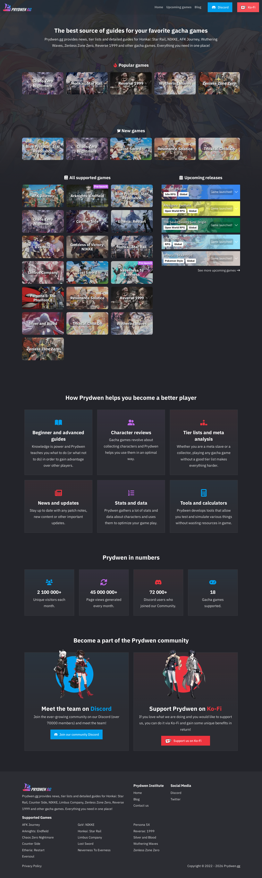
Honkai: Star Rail (89, 831)
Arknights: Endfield (35, 831)
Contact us (141, 805)
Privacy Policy (32, 866)
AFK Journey (31, 825)
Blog (136, 799)
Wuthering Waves (145, 844)
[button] (220, 7)
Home (159, 7)
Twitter (176, 799)
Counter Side (31, 844)
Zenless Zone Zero (146, 850)
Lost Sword (85, 844)
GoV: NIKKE (86, 825)
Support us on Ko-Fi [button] (183, 741)
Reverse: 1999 (144, 831)
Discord (176, 793)
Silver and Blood (144, 837)
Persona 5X (141, 825)
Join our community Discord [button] (76, 734)
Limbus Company (90, 837)
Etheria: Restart (33, 850)
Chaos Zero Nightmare (38, 837)
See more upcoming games (219, 270)
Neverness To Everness (94, 850)
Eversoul (28, 856)
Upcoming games (178, 7)
